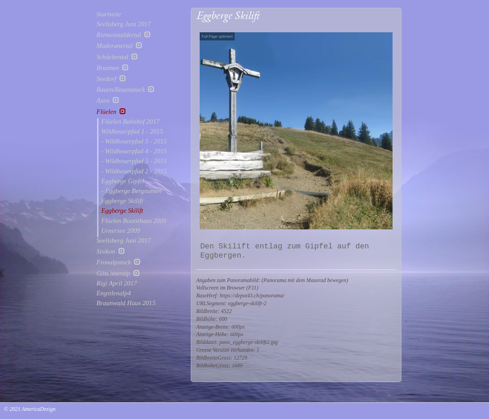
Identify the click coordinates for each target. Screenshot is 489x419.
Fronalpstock (118, 262)
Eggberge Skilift (122, 200)
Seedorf (111, 78)
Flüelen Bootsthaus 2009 (133, 220)
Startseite (108, 14)
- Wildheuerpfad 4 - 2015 (134, 151)
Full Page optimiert (217, 36)
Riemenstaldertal (123, 34)
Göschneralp (118, 273)
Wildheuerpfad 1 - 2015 (132, 131)
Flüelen (111, 111)
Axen (107, 100)
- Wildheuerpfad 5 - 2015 (134, 141)
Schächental (117, 56)
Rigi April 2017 (116, 283)
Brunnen (112, 67)
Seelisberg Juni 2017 (123, 24)
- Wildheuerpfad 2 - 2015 (134, 171)
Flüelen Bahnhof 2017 (130, 121)
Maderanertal (119, 45)
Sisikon (110, 251)
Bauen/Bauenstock (125, 89)
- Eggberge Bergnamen (131, 191)
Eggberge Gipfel (122, 181)
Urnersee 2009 (120, 230)
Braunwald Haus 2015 (126, 303)
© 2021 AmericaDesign (29, 409)
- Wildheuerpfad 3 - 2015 (134, 161)
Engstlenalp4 (113, 293)
